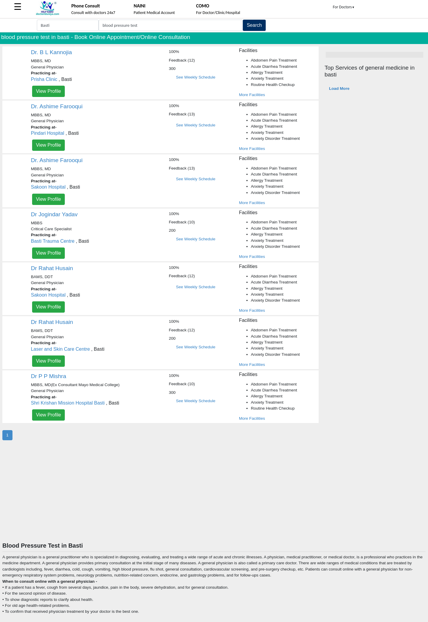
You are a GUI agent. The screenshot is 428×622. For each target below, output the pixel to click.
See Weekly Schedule (195, 77)
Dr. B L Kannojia (51, 52)
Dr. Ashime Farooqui (57, 106)
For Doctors (344, 7)
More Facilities (252, 95)
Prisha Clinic (44, 79)
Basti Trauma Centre (53, 241)
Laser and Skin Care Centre (60, 349)
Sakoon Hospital (48, 186)
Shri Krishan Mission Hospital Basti (68, 402)
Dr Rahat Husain (52, 268)
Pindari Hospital (47, 133)
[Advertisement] (214, 497)
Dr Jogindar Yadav (54, 214)
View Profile (48, 91)
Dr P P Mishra (48, 376)
